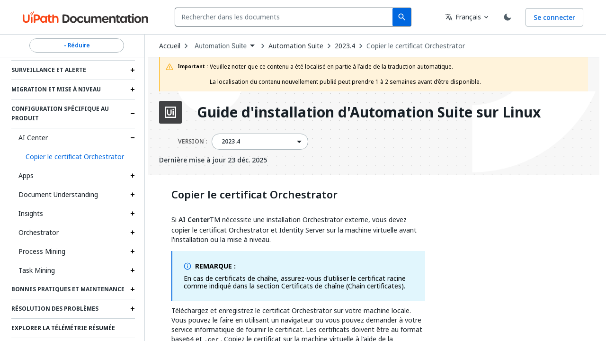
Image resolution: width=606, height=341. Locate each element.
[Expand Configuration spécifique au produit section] (132, 113)
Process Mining (41, 251)
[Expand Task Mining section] (132, 270)
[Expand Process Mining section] (132, 251)
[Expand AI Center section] (132, 138)
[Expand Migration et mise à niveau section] (132, 89)
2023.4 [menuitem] (231, 141)
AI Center (33, 138)
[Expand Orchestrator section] (132, 232)
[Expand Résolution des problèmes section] (132, 309)
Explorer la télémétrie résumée (63, 328)
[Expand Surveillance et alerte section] (132, 70)
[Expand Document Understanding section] (132, 194)
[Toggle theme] (507, 17)
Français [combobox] (463, 17)
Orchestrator (38, 232)
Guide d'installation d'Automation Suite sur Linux (369, 112)
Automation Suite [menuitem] (221, 46)
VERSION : (192, 141)
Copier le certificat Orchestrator (415, 46)
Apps (26, 175)
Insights (30, 213)
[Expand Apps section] (132, 175)
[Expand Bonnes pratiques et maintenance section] (132, 289)
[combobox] (285, 17)
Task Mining (36, 270)
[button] (76, 156)
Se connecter (554, 17)
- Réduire (77, 45)
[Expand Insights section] (132, 213)
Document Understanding (58, 194)
